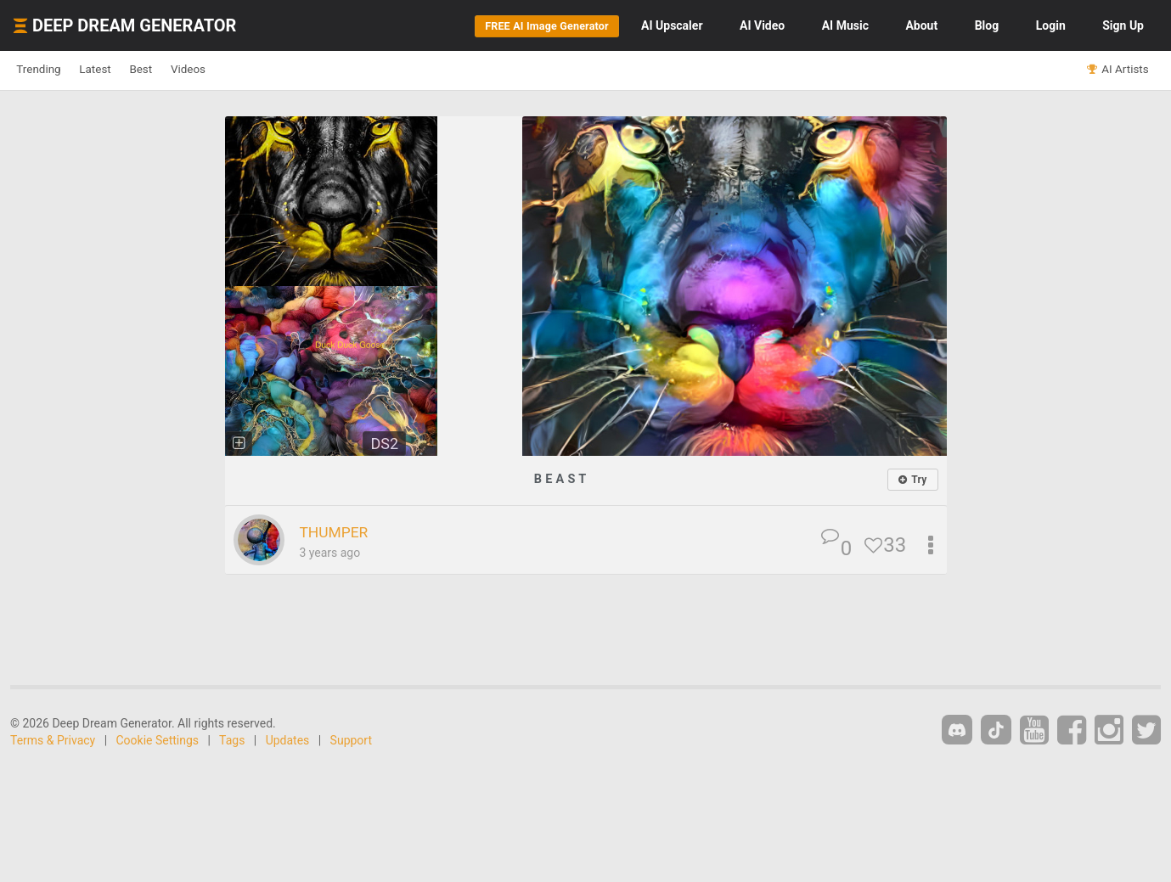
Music (845, 25)
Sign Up (1123, 25)
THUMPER (341, 531)
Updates (288, 740)
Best (181, 69)
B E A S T (560, 478)
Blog (987, 25)
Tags (232, 740)
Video (762, 25)
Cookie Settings (158, 740)
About (921, 25)
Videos (244, 69)
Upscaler (671, 25)
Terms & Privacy (52, 740)
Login (1051, 25)
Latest (120, 69)
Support (351, 740)
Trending (47, 69)
